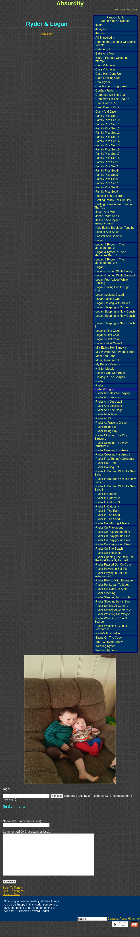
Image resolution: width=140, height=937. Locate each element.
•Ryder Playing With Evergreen (114, 580)
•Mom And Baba (104, 356)
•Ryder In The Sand (107, 514)
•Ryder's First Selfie (107, 633)
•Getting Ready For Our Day (112, 200)
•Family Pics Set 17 (107, 153)
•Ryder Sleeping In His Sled (112, 601)
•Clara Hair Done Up (107, 73)
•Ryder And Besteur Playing (112, 393)
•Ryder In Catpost (105, 493)
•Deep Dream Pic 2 (106, 107)
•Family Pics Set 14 (107, 136)
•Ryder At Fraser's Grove (110, 422)
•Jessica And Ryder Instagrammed (107, 222)
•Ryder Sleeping (104, 593)
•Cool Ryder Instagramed (110, 86)
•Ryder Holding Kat (106, 467)
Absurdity (69, 3)
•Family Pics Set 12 (107, 132)
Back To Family (12, 896)
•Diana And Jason (106, 111)
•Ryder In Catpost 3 (107, 502)
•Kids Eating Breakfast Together (114, 227)
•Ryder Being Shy (105, 431)
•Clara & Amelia (104, 65)
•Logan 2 (100, 267)
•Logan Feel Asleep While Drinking (111, 281)
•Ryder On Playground (108, 527)
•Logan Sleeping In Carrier (111, 307)
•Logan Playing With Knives (112, 303)
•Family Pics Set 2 (106, 162)
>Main (98, 25)
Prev (43, 33)
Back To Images (13, 899)
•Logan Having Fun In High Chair (111, 289)
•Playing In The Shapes (109, 377)
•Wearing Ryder (104, 646)
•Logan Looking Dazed (109, 294)
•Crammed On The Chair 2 (111, 99)
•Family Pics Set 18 (107, 157)
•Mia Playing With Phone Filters (114, 351)
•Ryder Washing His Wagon (112, 614)
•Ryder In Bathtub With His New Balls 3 (115, 488)
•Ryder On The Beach (108, 548)
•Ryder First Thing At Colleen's (114, 458)
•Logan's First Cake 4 (108, 343)
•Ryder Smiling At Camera (111, 605)
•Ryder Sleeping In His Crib (112, 597)
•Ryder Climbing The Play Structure (111, 437)
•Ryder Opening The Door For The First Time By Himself (113, 558)
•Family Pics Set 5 (106, 174)
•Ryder (98, 381)
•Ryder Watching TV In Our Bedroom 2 (111, 627)
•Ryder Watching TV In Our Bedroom (111, 620)
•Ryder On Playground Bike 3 (113, 540)
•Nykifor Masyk (104, 368)
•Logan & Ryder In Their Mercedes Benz (110, 246)
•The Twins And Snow (108, 641)
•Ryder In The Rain (106, 510)
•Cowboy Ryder (104, 90)
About (123, 927)
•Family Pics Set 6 (106, 179)
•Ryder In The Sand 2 (108, 519)
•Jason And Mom (105, 211)
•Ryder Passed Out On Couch (113, 564)
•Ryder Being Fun (105, 426)
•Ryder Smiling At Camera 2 (112, 609)
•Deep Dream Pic (105, 103)
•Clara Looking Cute (107, 77)
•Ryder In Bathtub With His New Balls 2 (115, 480)
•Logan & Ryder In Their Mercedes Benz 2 (110, 253)
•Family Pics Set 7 (106, 183)
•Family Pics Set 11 (107, 124)
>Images (100, 29)
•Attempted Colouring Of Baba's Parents (115, 43)
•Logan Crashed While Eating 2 (114, 275)
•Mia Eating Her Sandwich (111, 347)
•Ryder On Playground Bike (112, 531)
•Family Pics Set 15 (107, 145)
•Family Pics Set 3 (106, 166)
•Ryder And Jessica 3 (108, 405)
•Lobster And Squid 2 (108, 236)
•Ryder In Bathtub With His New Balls (115, 473)
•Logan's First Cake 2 (108, 334)
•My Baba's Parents (107, 364)
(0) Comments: (15, 806)
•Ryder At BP (102, 418)
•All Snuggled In (104, 37)
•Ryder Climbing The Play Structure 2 (111, 444)
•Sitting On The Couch (108, 637)
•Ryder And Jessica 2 (108, 401)
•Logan (99, 240)
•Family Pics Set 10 (107, 120)
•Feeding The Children (108, 195)
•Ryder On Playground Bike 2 (113, 536)
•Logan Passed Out (107, 298)
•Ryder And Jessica (107, 397)
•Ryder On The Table (107, 552)
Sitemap (134, 927)
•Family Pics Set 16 (107, 149)
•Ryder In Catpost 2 (107, 498)
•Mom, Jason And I (106, 360)
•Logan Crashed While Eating (113, 271)
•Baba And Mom (104, 53)
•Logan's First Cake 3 (108, 339)
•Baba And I (102, 49)
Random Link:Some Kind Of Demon (115, 19)
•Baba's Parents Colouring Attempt (111, 59)
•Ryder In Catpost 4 (107, 506)
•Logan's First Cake (107, 330)
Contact (113, 927)
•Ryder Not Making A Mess (111, 523)
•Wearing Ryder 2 (105, 650)
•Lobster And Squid (106, 231)
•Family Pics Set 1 (106, 115)
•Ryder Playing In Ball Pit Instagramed (110, 574)
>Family (99, 33)
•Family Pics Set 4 (106, 170)
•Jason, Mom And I (106, 215)
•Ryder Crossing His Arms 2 (112, 454)
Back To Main (11, 903)
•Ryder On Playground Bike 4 (113, 544)
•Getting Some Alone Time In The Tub (113, 206)
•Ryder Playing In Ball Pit (110, 568)
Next (50, 33)
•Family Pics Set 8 (106, 187)
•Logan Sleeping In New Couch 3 (114, 325)
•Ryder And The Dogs (108, 410)
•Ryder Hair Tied (105, 462)
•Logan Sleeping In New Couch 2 (114, 317)
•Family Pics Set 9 (106, 191)
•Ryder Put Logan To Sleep (111, 584)
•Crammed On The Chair (110, 94)
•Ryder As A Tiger (105, 414)
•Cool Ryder (102, 82)
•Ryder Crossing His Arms (111, 450)
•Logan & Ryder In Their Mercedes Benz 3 (110, 261)
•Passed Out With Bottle (110, 372)
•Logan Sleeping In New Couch (114, 311)
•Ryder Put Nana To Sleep (111, 588)
